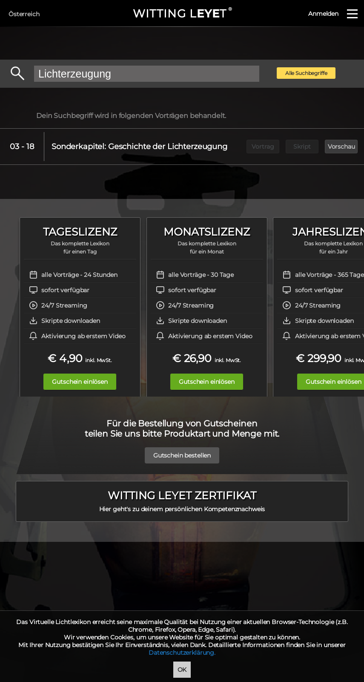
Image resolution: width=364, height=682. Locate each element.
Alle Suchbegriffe (306, 73)
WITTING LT (182, 13)
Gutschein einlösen (79, 382)
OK (182, 669)
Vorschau (341, 146)
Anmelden (323, 13)
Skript (302, 146)
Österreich (24, 14)
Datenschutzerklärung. (182, 652)
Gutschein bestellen (182, 455)
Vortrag (263, 146)
